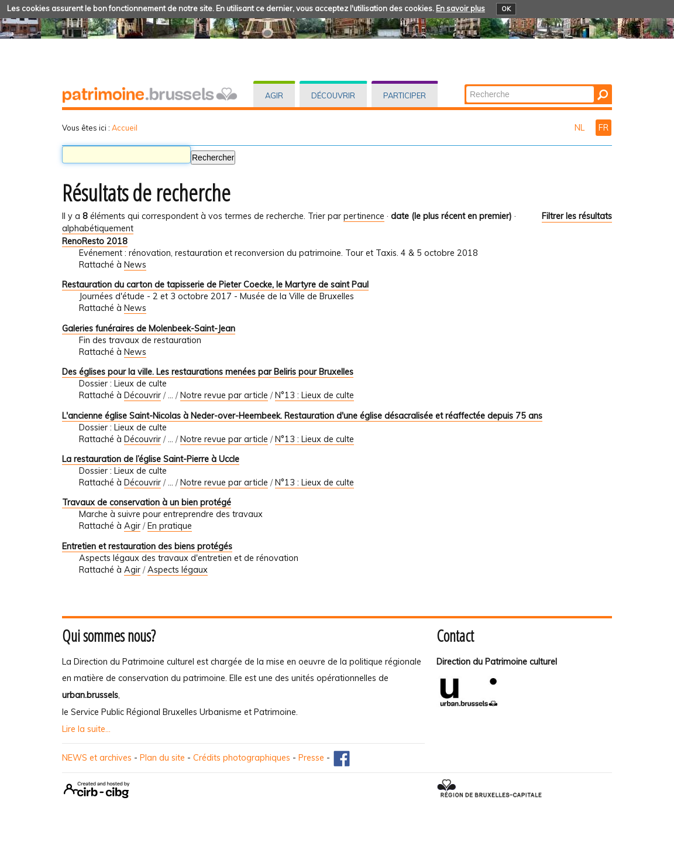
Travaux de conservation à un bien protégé (146, 502)
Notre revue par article (224, 395)
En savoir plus (460, 8)
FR (603, 127)
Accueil (124, 127)
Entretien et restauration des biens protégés (147, 546)
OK (506, 9)
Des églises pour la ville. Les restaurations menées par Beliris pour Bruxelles (207, 372)
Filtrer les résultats (577, 216)
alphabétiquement (97, 228)
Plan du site (162, 757)
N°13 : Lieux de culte (314, 395)
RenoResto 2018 (95, 241)
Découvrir (333, 95)
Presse (311, 757)
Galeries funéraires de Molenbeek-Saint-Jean (148, 328)
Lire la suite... (86, 729)
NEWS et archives (97, 757)
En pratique (169, 526)
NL (581, 127)
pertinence (363, 216)
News (135, 264)
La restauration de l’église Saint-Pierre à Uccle (150, 459)
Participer (404, 95)
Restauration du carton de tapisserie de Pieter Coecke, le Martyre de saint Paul (215, 284)
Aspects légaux (177, 569)
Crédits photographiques (241, 757)
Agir (274, 95)
